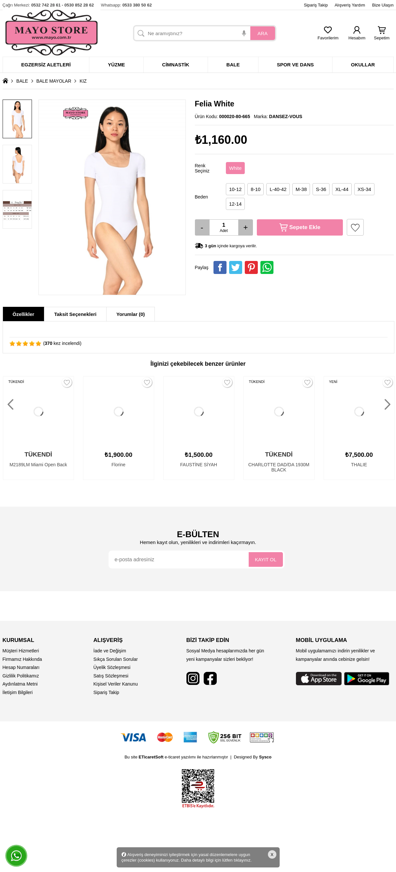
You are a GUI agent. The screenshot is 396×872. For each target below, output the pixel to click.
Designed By (252, 757)
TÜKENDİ (16, 382)
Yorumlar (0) (130, 314)
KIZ (83, 81)
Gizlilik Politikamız (21, 675)
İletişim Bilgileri (18, 692)
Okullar (363, 64)
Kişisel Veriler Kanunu (116, 684)
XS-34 (364, 189)
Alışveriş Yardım (350, 5)
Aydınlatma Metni (20, 684)
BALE (22, 81)
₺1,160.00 (221, 139)
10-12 (235, 189)
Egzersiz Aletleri (46, 64)
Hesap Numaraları (21, 667)
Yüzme (116, 64)
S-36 (321, 189)
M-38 (301, 189)
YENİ (333, 382)
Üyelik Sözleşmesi (112, 667)
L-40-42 (278, 189)
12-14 (235, 204)
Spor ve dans (295, 64)
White (235, 168)
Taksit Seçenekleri (75, 314)
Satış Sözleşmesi (111, 675)
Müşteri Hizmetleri (21, 650)
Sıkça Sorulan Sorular (116, 659)
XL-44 (341, 189)
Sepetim (381, 36)
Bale (233, 64)
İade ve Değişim (110, 650)
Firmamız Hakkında (22, 659)
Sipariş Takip (316, 5)
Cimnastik (175, 64)
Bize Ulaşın (383, 5)
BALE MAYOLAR (53, 81)
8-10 (255, 189)
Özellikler (24, 314)
